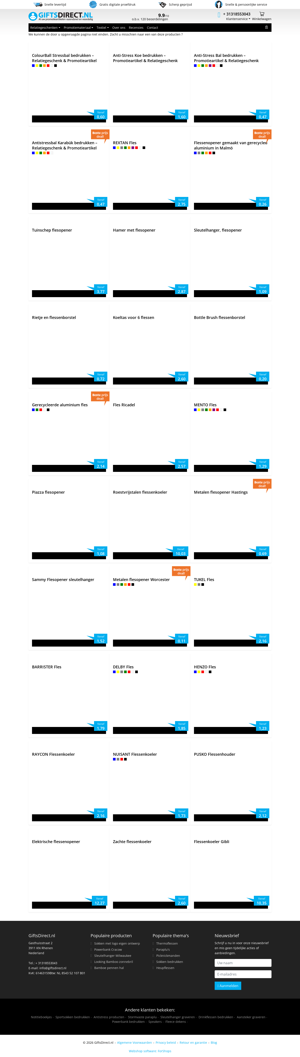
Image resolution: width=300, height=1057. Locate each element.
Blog (214, 1042)
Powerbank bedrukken (128, 1022)
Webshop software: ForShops (150, 1051)
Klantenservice (237, 19)
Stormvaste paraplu (142, 1017)
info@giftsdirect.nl (52, 968)
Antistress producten (109, 1017)
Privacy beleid (166, 1042)
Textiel (101, 27)
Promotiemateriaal (77, 27)
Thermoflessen (167, 943)
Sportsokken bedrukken (73, 1017)
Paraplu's (163, 949)
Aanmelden (227, 985)
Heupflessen (165, 968)
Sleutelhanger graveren (177, 1017)
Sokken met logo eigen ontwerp (117, 943)
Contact (152, 27)
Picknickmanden (168, 956)
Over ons (118, 27)
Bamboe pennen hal (109, 968)
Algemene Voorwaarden (134, 1042)
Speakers (155, 1022)
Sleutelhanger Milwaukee (112, 956)
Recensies (136, 27)
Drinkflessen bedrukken (216, 1017)
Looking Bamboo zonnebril (113, 962)
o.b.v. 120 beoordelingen (150, 17)
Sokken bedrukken (169, 962)
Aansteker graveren (251, 1017)
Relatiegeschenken (44, 27)
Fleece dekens (175, 1022)
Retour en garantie (193, 1042)
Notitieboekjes (41, 1017)
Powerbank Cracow (108, 949)
